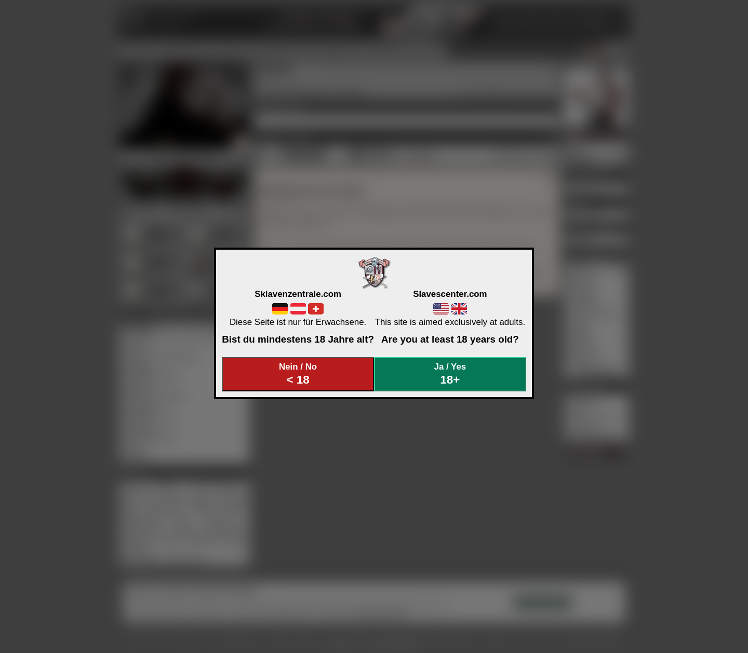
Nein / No (298, 374)
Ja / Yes (450, 374)
